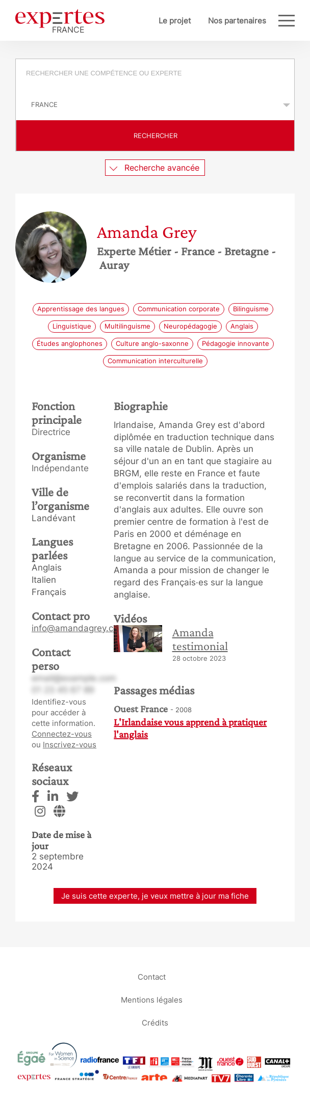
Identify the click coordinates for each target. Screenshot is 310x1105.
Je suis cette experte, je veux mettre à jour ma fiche (155, 896)
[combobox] (155, 74)
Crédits (155, 1022)
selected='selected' (155, 104)
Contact (152, 976)
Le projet (175, 20)
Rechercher (155, 135)
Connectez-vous (62, 734)
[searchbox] (161, 74)
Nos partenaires (237, 20)
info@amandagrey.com (79, 628)
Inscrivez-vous (69, 744)
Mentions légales (152, 999)
